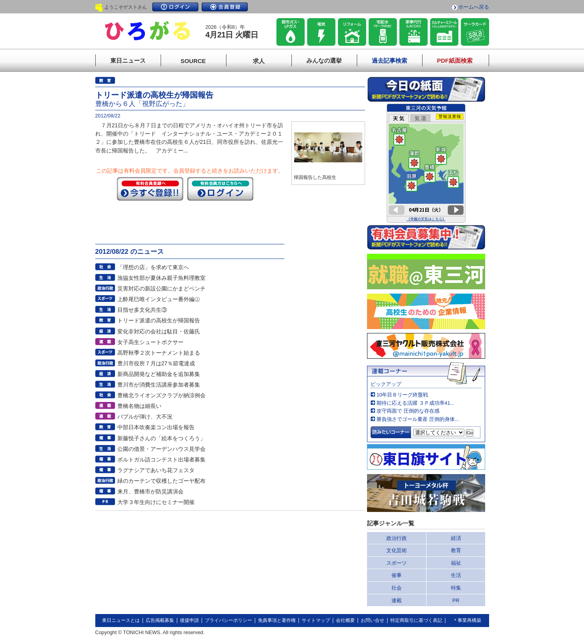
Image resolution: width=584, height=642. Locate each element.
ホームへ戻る (473, 7)
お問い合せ (372, 620)
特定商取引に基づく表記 (416, 620)
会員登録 (225, 6)
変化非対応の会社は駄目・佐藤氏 (158, 331)
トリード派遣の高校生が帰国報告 (158, 320)
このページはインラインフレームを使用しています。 (426, 163)
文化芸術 (396, 550)
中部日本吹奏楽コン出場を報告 (156, 427)
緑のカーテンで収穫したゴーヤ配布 (161, 481)
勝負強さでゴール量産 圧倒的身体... (417, 419)
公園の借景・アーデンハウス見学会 (161, 449)
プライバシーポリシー (228, 620)
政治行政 (396, 538)
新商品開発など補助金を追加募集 (158, 374)
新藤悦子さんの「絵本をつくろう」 (161, 438)
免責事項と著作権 (277, 620)
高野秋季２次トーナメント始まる (158, 353)
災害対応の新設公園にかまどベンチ (161, 288)
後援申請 (189, 620)
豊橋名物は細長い (139, 406)
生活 (456, 575)
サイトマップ (316, 620)
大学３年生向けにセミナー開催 (156, 502)
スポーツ (396, 563)
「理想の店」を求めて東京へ (153, 267)
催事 (396, 575)
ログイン (175, 6)
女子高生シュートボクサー (150, 342)
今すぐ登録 (150, 189)
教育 (456, 550)
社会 (396, 588)
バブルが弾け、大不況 (144, 416)
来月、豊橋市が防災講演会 (150, 491)
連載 (396, 600)
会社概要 (345, 620)
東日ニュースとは (121, 620)
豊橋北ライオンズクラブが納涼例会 (161, 395)
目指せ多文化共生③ (142, 310)
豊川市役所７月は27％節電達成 (156, 363)
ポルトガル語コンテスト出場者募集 (161, 459)
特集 (456, 588)
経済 (456, 538)
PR (456, 600)
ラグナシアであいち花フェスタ (156, 470)
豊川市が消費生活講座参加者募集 (158, 384)
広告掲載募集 (160, 620)
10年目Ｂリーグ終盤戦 (402, 395)
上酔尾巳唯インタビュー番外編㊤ (158, 299)
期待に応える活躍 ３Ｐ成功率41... (415, 403)
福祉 (456, 563)
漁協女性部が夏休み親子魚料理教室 (161, 278)
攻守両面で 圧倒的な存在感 (407, 411)
